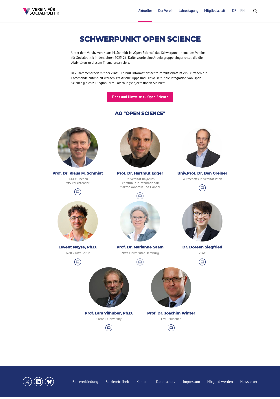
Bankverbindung (85, 381)
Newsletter (248, 381)
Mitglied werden (220, 381)
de (234, 10)
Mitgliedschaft (214, 10)
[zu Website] (77, 191)
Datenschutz (166, 381)
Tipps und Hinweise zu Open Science (140, 96)
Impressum (191, 381)
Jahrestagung (188, 10)
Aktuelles (145, 10)
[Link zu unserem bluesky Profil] (49, 381)
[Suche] (255, 11)
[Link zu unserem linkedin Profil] (38, 381)
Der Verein (165, 10)
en (242, 10)
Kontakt (143, 381)
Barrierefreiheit (117, 381)
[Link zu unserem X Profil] (27, 381)
